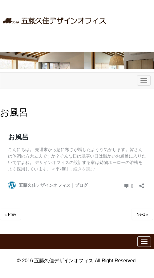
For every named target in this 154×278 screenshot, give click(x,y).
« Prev (10, 214)
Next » (142, 214)
